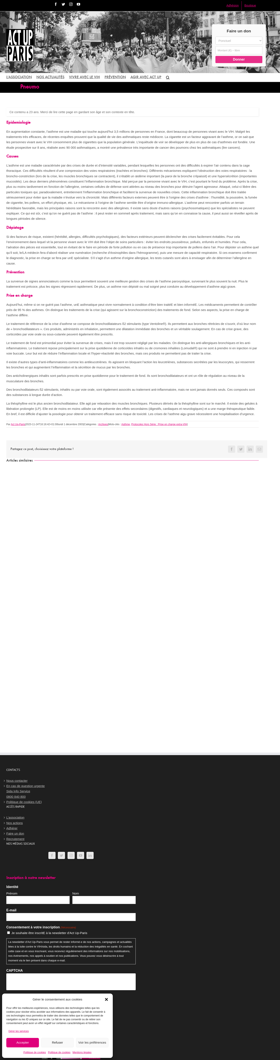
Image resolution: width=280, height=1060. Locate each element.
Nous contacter (17, 780)
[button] (106, 999)
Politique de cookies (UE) (24, 802)
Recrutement (15, 839)
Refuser (57, 1042)
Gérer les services (18, 1031)
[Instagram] (71, 855)
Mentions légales (82, 1052)
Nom (75, 893)
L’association (15, 817)
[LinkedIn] (90, 855)
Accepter (22, 1042)
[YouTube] (80, 855)
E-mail (11, 910)
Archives (103, 424)
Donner (239, 59)
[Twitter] (61, 855)
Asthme (125, 424)
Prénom (11, 893)
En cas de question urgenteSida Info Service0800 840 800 (25, 791)
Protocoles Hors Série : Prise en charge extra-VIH (159, 424)
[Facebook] (52, 855)
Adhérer (11, 828)
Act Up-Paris (18, 424)
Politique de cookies (34, 1052)
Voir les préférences (92, 1042)
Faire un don (15, 833)
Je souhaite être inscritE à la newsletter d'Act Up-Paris (49, 933)
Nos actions (14, 823)
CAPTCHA (14, 970)
